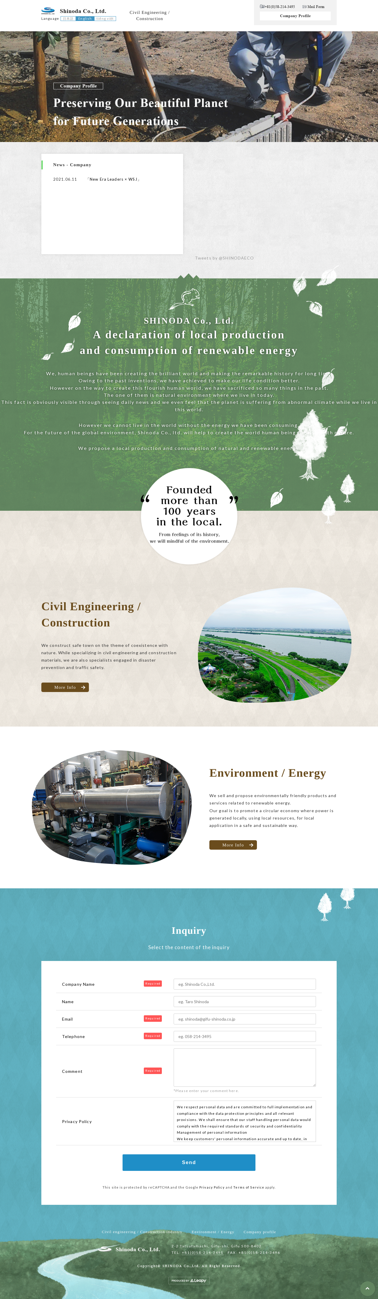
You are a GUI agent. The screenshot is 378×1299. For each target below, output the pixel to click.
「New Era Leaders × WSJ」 (113, 179)
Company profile (260, 1232)
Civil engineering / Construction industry (142, 1232)
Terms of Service (248, 1187)
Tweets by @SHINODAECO (224, 257)
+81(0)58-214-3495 (203, 1252)
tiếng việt (105, 18)
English (85, 18)
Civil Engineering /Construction (150, 15)
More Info (65, 687)
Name (68, 1001)
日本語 (68, 18)
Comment (72, 1071)
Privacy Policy (212, 1187)
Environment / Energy (213, 1232)
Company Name (78, 984)
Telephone (73, 1036)
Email (67, 1018)
